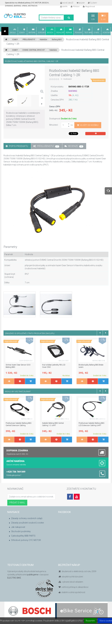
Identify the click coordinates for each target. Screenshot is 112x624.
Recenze (73, 146)
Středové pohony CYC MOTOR (26, 540)
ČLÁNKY (92, 3)
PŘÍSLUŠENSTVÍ (29, 40)
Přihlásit (75, 6)
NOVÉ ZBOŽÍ (66, 3)
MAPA (63, 6)
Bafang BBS (57, 40)
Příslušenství (46, 146)
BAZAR (81, 3)
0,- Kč (103, 17)
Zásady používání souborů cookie (27, 522)
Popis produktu (17, 146)
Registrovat (89, 6)
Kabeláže (43, 40)
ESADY (15, 40)
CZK (93, 17)
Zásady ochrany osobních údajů (26, 518)
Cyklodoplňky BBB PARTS (23, 535)
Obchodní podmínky (21, 531)
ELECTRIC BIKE (14, 578)
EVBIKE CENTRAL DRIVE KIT (34, 50)
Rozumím (90, 620)
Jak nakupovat (18, 527)
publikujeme (32, 574)
